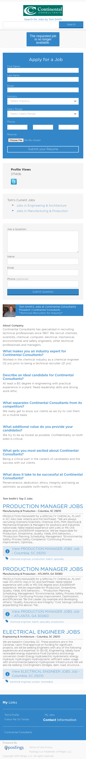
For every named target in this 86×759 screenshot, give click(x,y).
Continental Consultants (18, 732)
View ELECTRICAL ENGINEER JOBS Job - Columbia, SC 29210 (46, 674)
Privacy (49, 747)
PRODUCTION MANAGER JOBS (43, 506)
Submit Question (43, 292)
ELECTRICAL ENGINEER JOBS (41, 632)
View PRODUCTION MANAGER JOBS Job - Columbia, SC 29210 (45, 551)
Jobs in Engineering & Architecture (41, 205)
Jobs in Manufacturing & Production (42, 211)
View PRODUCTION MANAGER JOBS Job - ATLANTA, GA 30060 (45, 614)
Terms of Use (37, 747)
